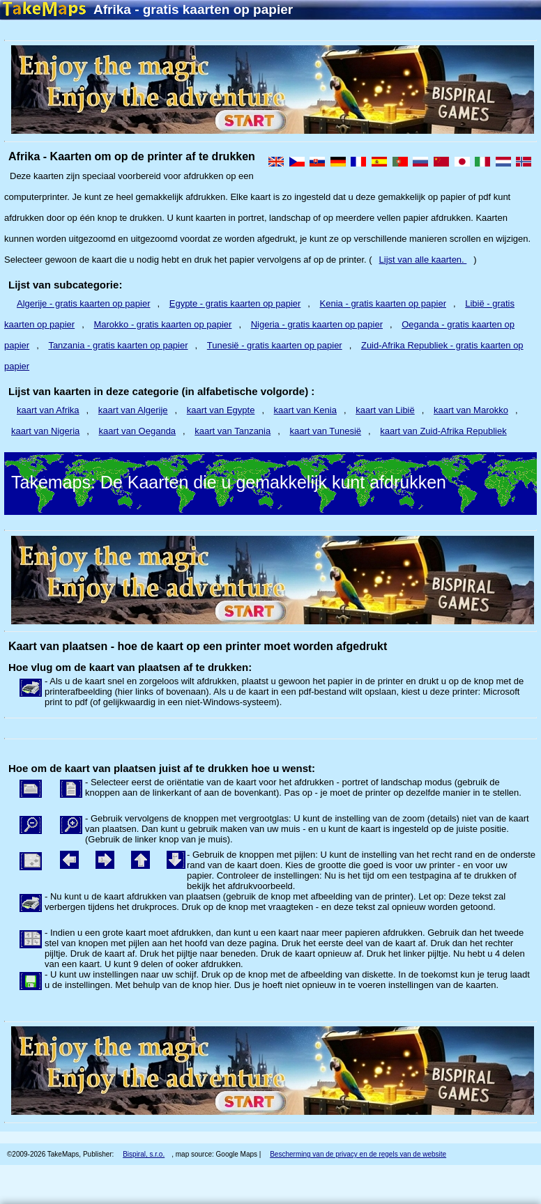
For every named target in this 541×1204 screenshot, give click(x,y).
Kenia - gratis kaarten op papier (383, 303)
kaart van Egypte (221, 410)
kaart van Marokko (471, 410)
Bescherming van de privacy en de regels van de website (358, 1154)
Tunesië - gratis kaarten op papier (274, 345)
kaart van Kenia (305, 410)
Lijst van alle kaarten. (423, 259)
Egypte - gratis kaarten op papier (235, 303)
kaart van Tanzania (232, 431)
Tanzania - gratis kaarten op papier (118, 345)
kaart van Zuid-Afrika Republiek (443, 431)
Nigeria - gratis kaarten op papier (317, 324)
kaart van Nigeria (45, 431)
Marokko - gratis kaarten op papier (162, 324)
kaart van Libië (385, 410)
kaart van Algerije (133, 410)
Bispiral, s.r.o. (144, 1154)
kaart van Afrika (48, 410)
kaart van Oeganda (137, 431)
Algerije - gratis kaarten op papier (84, 303)
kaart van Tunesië (325, 431)
